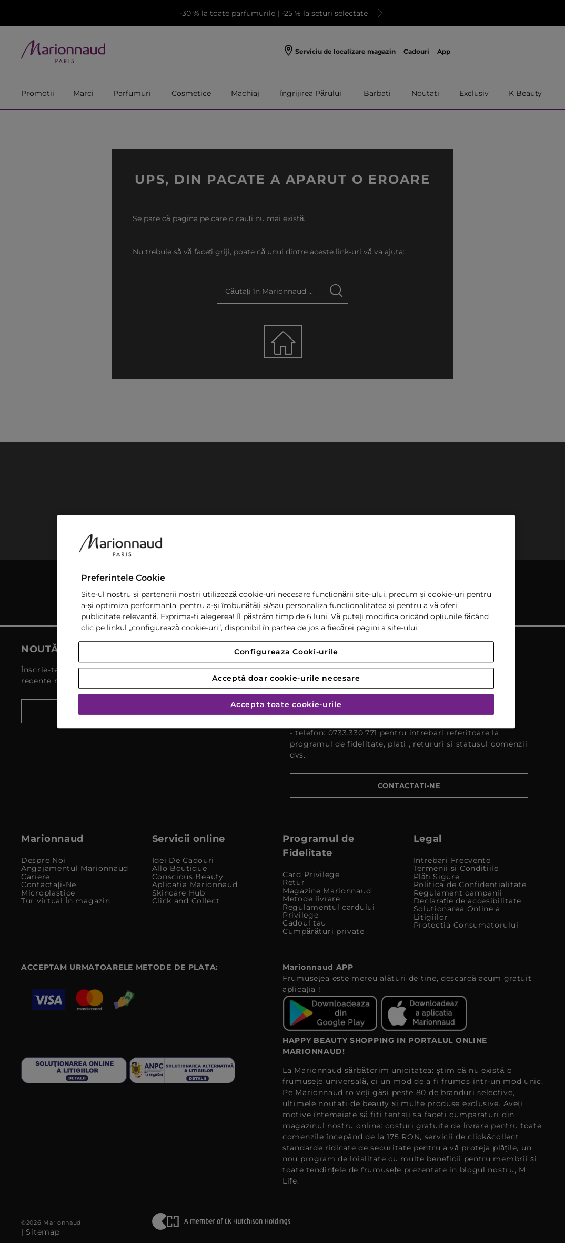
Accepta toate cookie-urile (285, 704)
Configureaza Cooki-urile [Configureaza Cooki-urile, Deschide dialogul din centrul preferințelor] (286, 652)
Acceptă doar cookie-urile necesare (286, 678)
